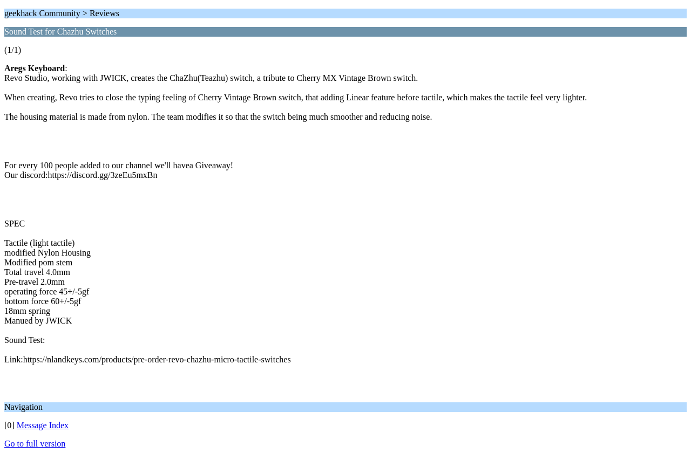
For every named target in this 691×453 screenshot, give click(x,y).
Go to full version (34, 443)
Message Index (43, 425)
